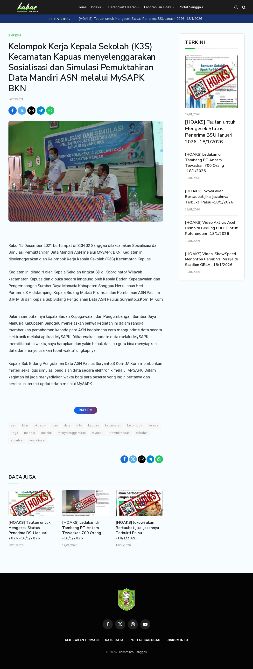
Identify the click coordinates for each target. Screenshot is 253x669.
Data (67, 425)
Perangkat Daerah (122, 7)
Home (82, 7)
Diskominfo (177, 640)
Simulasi (17, 440)
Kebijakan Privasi (82, 640)
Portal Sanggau (191, 7)
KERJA (14, 433)
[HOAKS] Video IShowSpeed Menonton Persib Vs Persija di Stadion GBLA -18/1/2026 (211, 259)
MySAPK (98, 433)
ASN (13, 425)
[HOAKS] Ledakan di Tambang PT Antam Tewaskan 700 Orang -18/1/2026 (81, 530)
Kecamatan (113, 425)
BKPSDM (85, 410)
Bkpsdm (14, 35)
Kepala (153, 425)
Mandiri (29, 433)
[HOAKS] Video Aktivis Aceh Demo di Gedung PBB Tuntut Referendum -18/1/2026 (211, 228)
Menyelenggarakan (72, 433)
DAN (55, 425)
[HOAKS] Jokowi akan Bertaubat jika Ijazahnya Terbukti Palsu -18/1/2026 (137, 530)
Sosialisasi (37, 440)
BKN (25, 425)
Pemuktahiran (120, 433)
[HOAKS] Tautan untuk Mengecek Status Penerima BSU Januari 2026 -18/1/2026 (140, 19)
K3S (79, 425)
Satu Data (114, 640)
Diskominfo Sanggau (132, 652)
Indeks (96, 7)
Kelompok (134, 425)
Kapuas (93, 425)
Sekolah (142, 433)
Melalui (46, 433)
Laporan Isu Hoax (157, 7)
